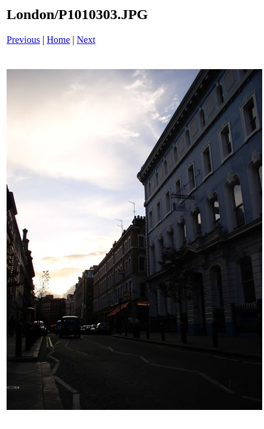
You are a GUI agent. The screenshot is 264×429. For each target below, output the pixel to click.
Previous (23, 40)
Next (86, 40)
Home (58, 40)
